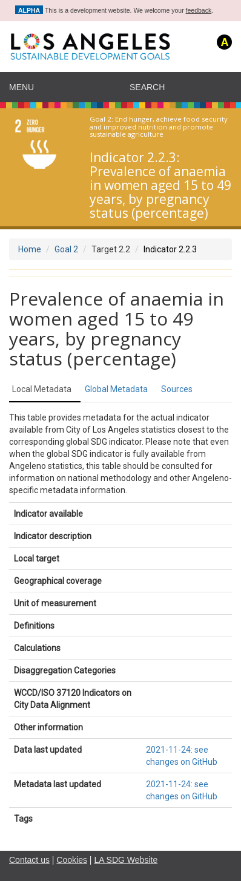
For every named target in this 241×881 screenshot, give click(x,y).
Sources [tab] (177, 389)
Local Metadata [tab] (41, 389)
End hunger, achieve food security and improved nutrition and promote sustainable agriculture (159, 127)
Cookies (71, 860)
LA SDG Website (125, 860)
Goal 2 (66, 249)
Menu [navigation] (21, 87)
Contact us (29, 860)
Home (29, 249)
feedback (199, 10)
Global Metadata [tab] (116, 389)
